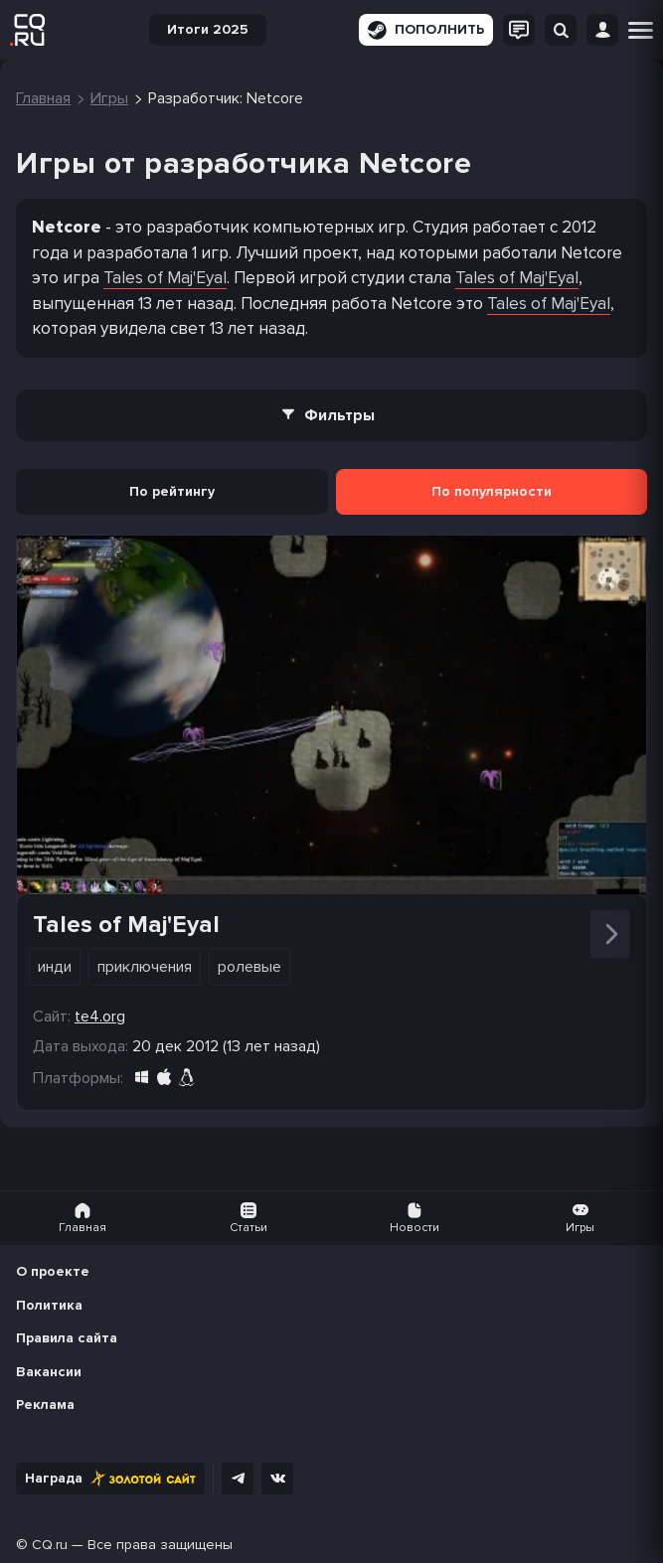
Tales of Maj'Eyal (165, 277)
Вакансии (49, 1371)
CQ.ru (50, 1544)
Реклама (45, 1404)
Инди (55, 967)
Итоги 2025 (208, 29)
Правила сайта (66, 1337)
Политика (49, 1305)
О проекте (52, 1271)
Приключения (144, 967)
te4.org (100, 1016)
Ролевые (249, 967)
